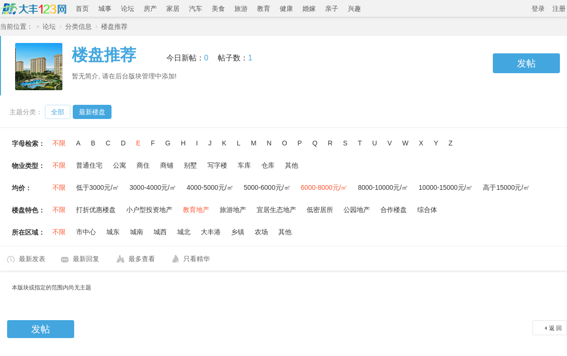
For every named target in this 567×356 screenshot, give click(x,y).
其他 (291, 165)
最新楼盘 (92, 112)
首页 (82, 8)
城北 (183, 232)
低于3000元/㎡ (97, 187)
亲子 (331, 8)
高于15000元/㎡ (506, 187)
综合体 (427, 209)
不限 (59, 143)
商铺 (166, 165)
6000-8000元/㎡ (324, 187)
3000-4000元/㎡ (152, 187)
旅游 (241, 8)
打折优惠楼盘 (96, 209)
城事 (105, 8)
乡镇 (237, 232)
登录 (538, 8)
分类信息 (78, 26)
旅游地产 (233, 209)
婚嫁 (309, 8)
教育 (263, 8)
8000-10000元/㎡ (383, 187)
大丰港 (211, 232)
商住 (143, 165)
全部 (57, 112)
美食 (218, 8)
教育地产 (196, 209)
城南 (136, 232)
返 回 (555, 328)
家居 (173, 8)
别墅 (190, 165)
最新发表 (32, 259)
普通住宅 (89, 165)
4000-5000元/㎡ (210, 187)
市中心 (86, 232)
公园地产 (357, 209)
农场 (261, 232)
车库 (244, 165)
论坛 (127, 8)
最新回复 (86, 259)
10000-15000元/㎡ (445, 187)
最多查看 (142, 259)
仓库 (268, 165)
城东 (113, 232)
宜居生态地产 (276, 209)
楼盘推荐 (114, 26)
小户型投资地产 (149, 209)
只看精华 (196, 259)
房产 (150, 8)
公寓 (119, 165)
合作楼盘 (393, 209)
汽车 (195, 8)
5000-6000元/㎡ (267, 187)
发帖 (526, 63)
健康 (286, 8)
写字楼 (217, 165)
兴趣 (354, 8)
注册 (559, 8)
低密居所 (320, 209)
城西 (160, 232)
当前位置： (16, 26)
